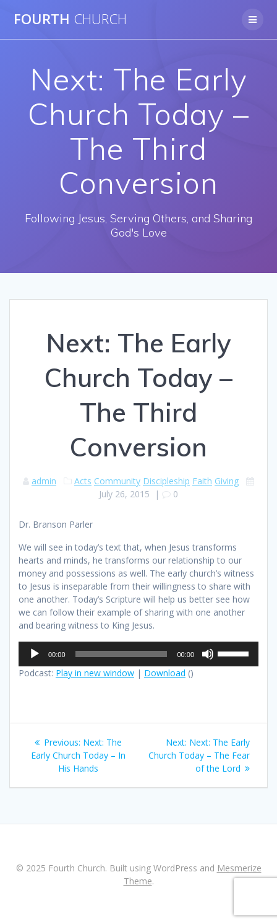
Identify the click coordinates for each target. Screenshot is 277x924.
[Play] (34, 654)
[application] (138, 654)
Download (164, 673)
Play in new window (95, 673)
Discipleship (166, 481)
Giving (227, 481)
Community (117, 481)
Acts (83, 481)
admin (44, 481)
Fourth (70, 19)
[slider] (121, 654)
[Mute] (208, 654)
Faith (202, 481)
